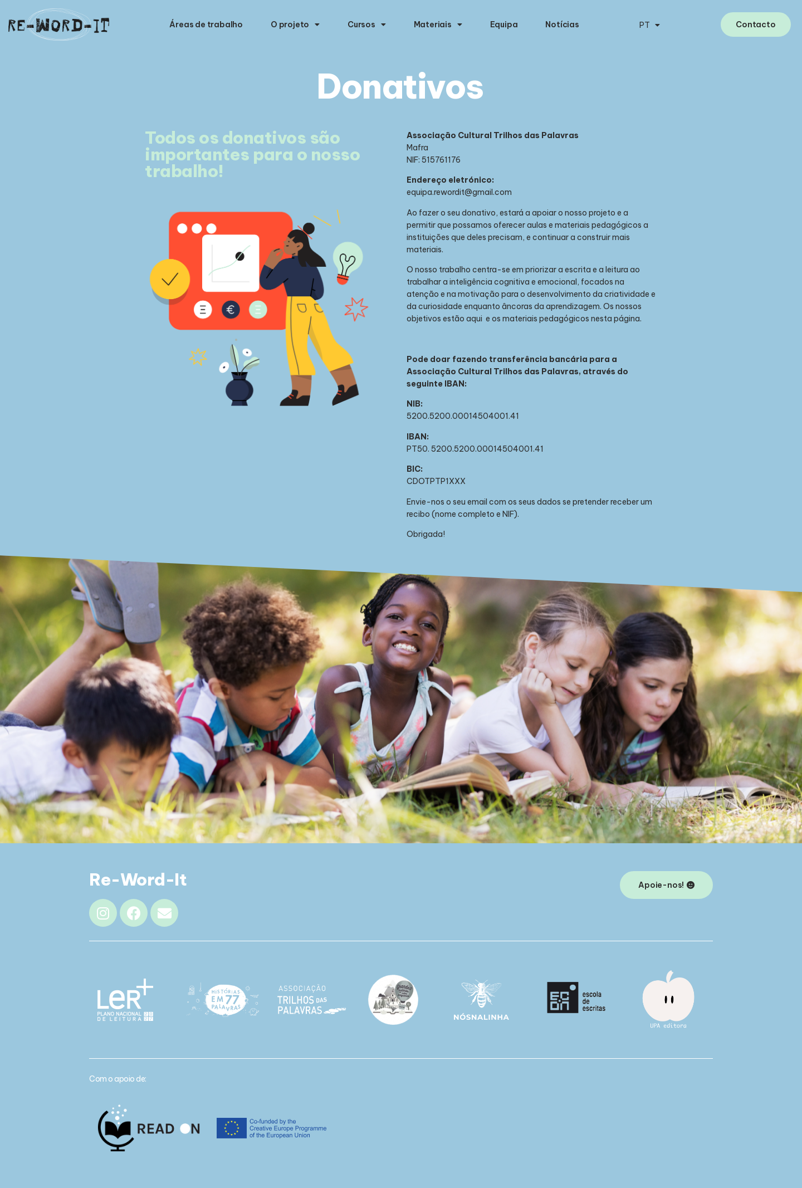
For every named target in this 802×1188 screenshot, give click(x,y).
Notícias (562, 24)
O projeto (295, 24)
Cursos (367, 24)
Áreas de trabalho (206, 24)
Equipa (504, 24)
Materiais (438, 24)
